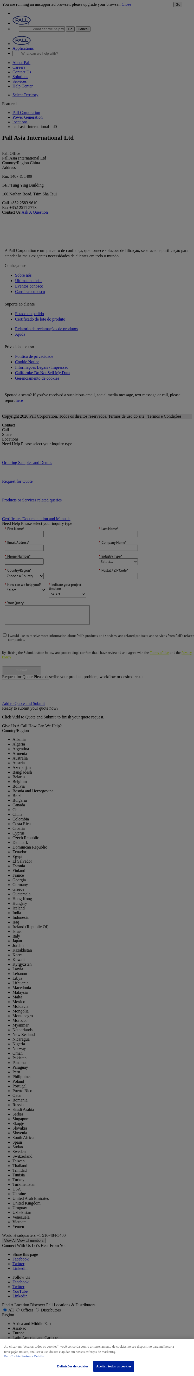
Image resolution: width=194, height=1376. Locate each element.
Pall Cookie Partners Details (24, 1356)
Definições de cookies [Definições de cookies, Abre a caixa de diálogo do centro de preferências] (72, 1366)
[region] (97, 1357)
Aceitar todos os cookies (113, 1366)
